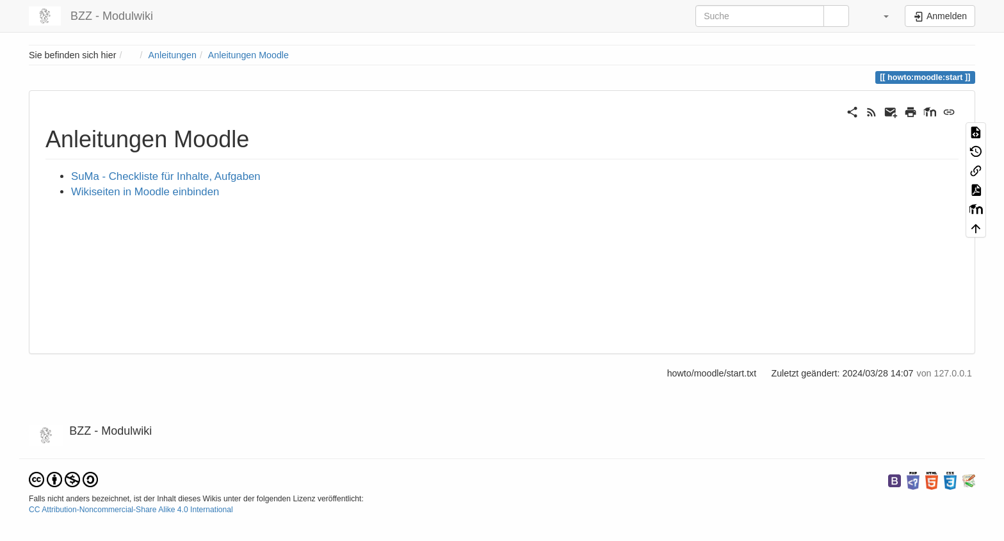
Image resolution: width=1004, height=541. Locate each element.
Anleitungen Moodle (248, 55)
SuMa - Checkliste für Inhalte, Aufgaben (166, 176)
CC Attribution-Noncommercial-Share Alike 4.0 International (131, 509)
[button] (878, 16)
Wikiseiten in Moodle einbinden (145, 192)
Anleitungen (173, 55)
